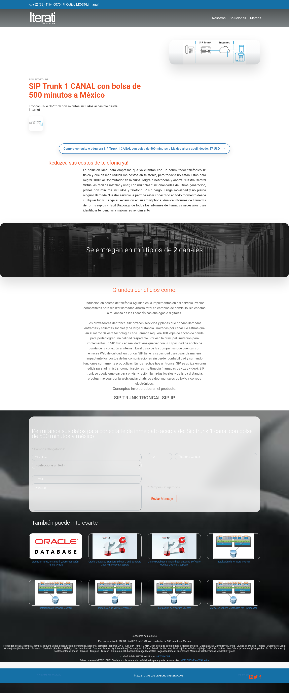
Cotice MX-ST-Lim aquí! (82, 4)
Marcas (255, 18)
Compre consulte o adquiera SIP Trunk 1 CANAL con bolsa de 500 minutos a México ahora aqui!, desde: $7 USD (142, 148)
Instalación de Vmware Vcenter (233, 566)
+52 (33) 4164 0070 (47, 4)
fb (240, 674)
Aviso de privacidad (49, 674)
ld (247, 674)
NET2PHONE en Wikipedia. (195, 660)
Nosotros (219, 18)
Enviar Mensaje (162, 499)
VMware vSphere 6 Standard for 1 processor (233, 612)
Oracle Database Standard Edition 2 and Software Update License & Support (114, 567)
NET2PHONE (163, 656)
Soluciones (238, 18)
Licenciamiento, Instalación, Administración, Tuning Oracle (55, 567)
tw (244, 674)
